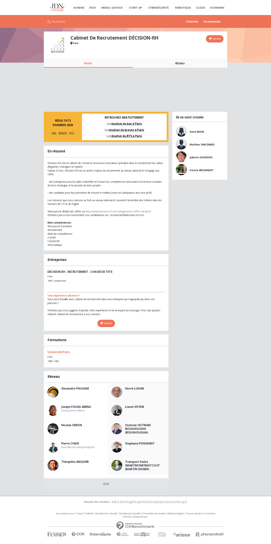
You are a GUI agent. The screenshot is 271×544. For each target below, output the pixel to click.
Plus (106, 483)
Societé (113, 513)
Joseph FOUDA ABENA (76, 407)
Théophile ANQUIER (75, 462)
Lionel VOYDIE (134, 407)
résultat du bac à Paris (126, 124)
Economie (217, 7)
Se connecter (212, 21)
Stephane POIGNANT (140, 443)
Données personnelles (130, 513)
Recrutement (102, 513)
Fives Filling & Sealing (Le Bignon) (77, 447)
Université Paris (58, 352)
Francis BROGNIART (202, 170)
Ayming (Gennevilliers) (72, 410)
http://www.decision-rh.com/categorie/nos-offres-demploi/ (118, 211)
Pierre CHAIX (70, 443)
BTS (71, 133)
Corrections (209, 513)
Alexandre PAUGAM (75, 388)
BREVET (62, 133)
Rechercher (58, 21)
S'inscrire (192, 21)
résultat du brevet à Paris (126, 130)
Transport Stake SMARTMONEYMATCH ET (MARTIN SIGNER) (142, 465)
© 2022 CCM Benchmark (135, 517)
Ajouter (217, 38)
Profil (88, 63)
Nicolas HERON (71, 425)
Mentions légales (176, 513)
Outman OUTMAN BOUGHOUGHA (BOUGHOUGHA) (138, 428)
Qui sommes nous (65, 513)
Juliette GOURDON (201, 157)
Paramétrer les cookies (154, 513)
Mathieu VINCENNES (202, 144)
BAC (54, 133)
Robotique (183, 7)
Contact (79, 513)
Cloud (200, 7)
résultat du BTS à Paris (126, 136)
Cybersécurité (158, 7)
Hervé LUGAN (134, 388)
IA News (79, 7)
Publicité (89, 513)
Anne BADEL (197, 131)
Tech (92, 7)
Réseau (179, 63)
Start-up (135, 7)
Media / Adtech (112, 7)
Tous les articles (194, 513)
